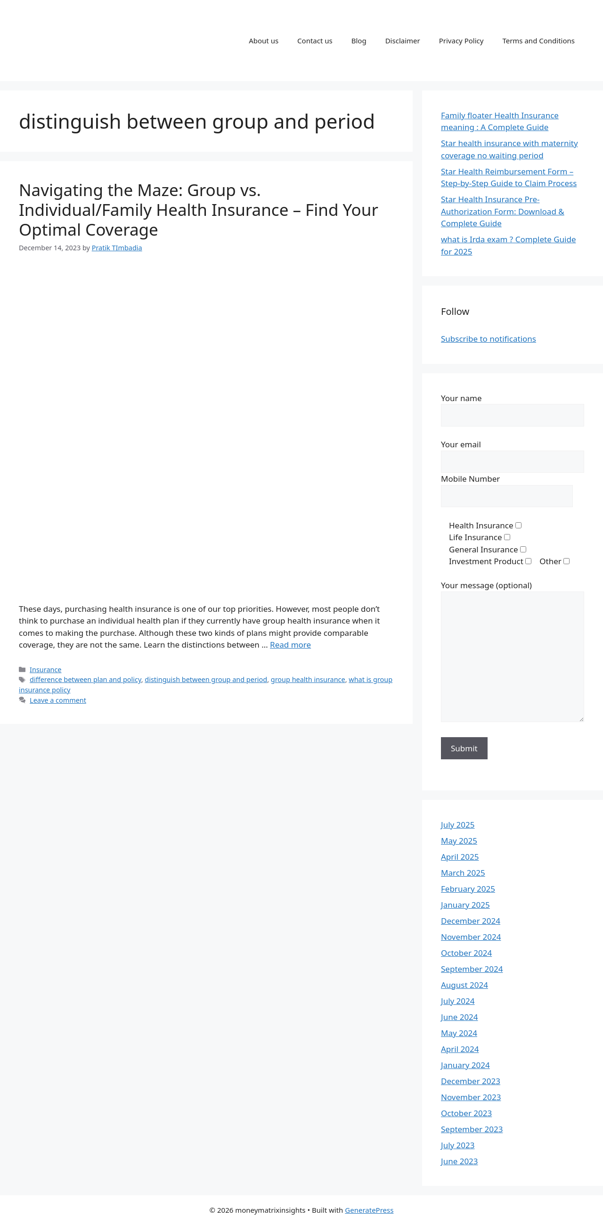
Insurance (45, 669)
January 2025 (465, 904)
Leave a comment (58, 700)
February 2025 (468, 888)
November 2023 (471, 1097)
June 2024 (459, 1016)
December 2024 (470, 920)
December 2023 (470, 1081)
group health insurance (308, 679)
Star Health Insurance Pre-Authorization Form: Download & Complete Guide (502, 211)
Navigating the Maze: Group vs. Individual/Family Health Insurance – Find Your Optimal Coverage (198, 209)
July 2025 (458, 824)
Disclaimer (402, 40)
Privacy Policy (461, 40)
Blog (359, 40)
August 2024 (464, 984)
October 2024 (466, 952)
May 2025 (459, 840)
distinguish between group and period (206, 679)
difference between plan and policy (85, 679)
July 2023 (458, 1145)
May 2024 (459, 1033)
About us (263, 40)
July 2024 (458, 1000)
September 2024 (472, 968)
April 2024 (460, 1049)
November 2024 (471, 936)
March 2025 (463, 872)
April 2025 (460, 856)
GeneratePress (369, 1210)
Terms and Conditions (538, 40)
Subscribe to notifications (488, 338)
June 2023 (459, 1161)
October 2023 (466, 1113)
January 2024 (465, 1065)
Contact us (315, 40)
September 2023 (472, 1129)
